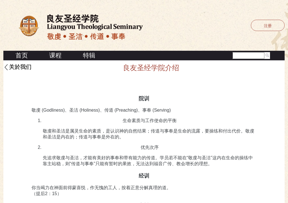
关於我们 (20, 67)
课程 (55, 55)
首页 (21, 55)
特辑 (89, 55)
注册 (268, 25)
